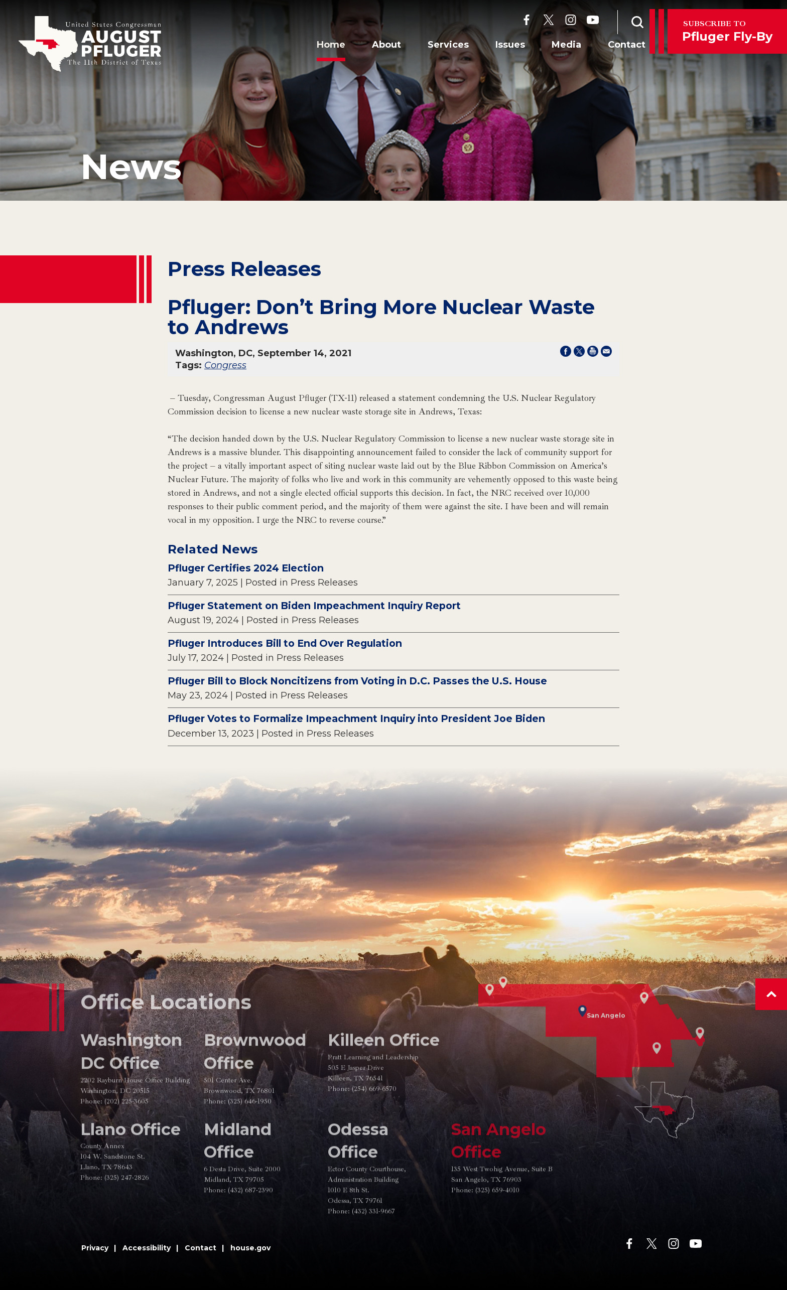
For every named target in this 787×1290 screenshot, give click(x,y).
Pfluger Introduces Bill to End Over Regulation (285, 643)
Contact (616, 46)
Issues (499, 46)
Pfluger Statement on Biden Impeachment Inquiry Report (314, 605)
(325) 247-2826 (126, 1210)
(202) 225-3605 (126, 1134)
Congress (225, 365)
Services (437, 46)
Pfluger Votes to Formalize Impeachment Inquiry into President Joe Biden (356, 718)
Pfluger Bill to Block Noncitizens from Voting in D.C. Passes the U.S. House (357, 680)
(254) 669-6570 (374, 1121)
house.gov (250, 1247)
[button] (771, 994)
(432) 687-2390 (250, 1223)
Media (556, 46)
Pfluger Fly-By (727, 31)
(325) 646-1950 (250, 1134)
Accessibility (146, 1247)
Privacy (94, 1247)
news (131, 166)
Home (320, 46)
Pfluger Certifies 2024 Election (246, 568)
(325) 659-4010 (497, 1223)
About (375, 46)
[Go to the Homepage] (90, 44)
